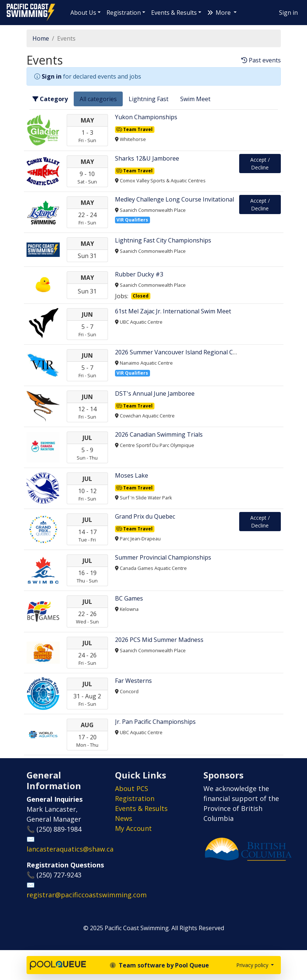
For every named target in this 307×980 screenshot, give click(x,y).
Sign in (288, 12)
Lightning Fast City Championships (163, 240)
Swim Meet (195, 99)
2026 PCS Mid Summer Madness (159, 640)
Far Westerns (133, 681)
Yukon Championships (146, 117)
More (219, 12)
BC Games (129, 598)
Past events (261, 60)
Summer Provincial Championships (163, 557)
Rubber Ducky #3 (139, 274)
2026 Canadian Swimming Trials (159, 434)
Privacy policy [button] (253, 965)
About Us (83, 12)
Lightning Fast (148, 99)
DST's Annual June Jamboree (155, 393)
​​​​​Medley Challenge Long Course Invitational (174, 199)
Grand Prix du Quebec (145, 516)
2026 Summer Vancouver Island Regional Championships (193, 352)
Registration (124, 12)
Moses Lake (131, 475)
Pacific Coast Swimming (9, 5)
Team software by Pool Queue (159, 965)
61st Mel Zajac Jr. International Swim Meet (173, 311)
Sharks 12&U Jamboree (147, 158)
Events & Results (174, 12)
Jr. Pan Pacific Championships (155, 722)
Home (40, 38)
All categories (98, 99)
